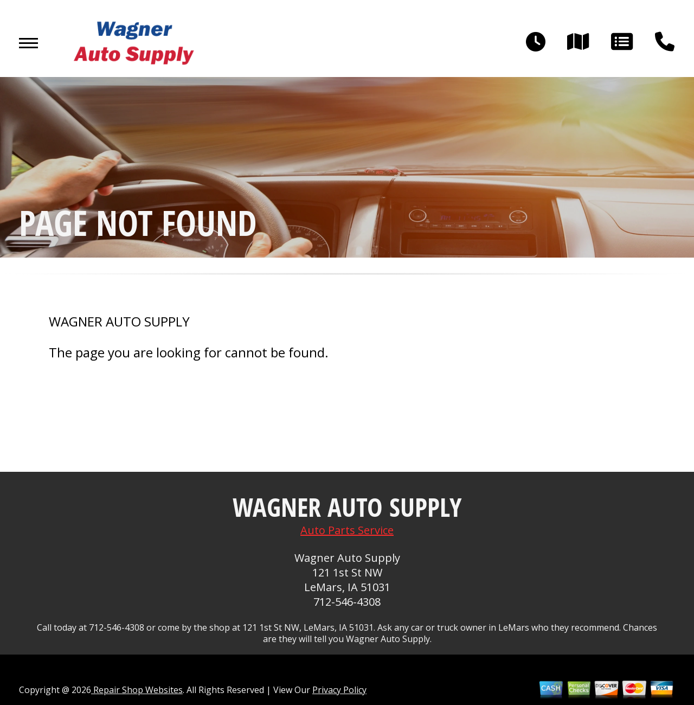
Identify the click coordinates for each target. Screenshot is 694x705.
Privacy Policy (339, 690)
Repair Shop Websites (137, 690)
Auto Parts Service (347, 530)
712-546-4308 (347, 601)
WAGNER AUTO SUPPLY (119, 321)
